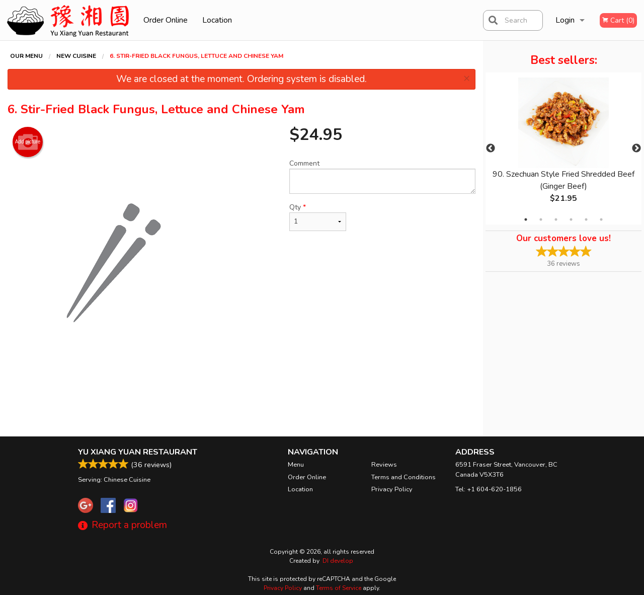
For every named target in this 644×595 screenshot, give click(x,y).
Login (565, 20)
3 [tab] (556, 219)
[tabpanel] (563, 148)
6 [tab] (601, 219)
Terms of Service (338, 588)
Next (636, 148)
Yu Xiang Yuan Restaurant (137, 452)
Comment (382, 176)
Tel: (488, 489)
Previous (491, 148)
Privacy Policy (392, 489)
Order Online (165, 20)
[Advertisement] (241, 404)
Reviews (384, 464)
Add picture (28, 142)
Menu (296, 464)
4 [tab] (571, 219)
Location (217, 20)
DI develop (338, 561)
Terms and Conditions (403, 477)
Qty (317, 216)
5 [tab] (586, 219)
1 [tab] (526, 219)
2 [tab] (541, 219)
